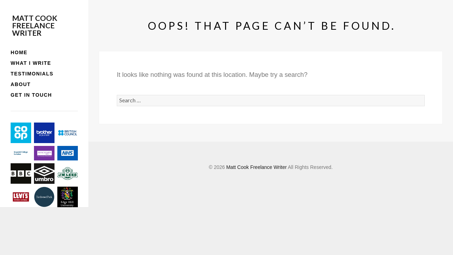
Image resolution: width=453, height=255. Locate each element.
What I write (31, 63)
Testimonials (32, 73)
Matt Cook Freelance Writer (34, 25)
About (21, 84)
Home (19, 52)
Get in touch (31, 95)
